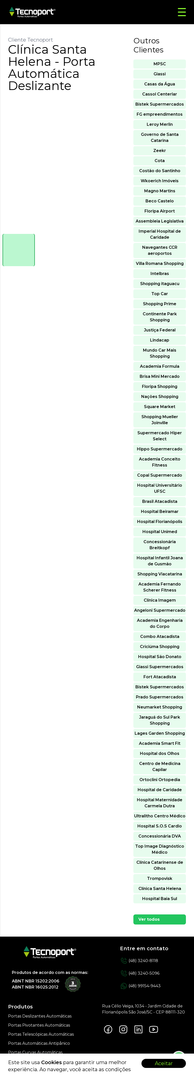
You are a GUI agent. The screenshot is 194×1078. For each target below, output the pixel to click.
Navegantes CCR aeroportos (159, 250)
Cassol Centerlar (159, 94)
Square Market (159, 406)
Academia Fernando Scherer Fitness (159, 587)
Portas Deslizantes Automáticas (39, 1016)
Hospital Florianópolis (159, 521)
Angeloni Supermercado (159, 610)
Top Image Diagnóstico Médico (159, 849)
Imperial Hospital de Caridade (160, 234)
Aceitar (164, 1063)
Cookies (51, 1062)
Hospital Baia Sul (159, 898)
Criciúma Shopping (159, 646)
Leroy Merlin (160, 124)
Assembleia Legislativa (160, 221)
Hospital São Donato (159, 656)
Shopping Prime (159, 303)
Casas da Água (159, 84)
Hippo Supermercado (159, 449)
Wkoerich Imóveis (160, 180)
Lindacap (159, 340)
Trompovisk (159, 878)
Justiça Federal (160, 330)
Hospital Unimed (159, 531)
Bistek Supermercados (159, 104)
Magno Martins (159, 191)
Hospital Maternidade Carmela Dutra (159, 802)
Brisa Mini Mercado (160, 376)
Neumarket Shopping (159, 707)
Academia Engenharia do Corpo (160, 623)
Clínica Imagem (160, 600)
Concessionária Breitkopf (159, 544)
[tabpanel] (66, 166)
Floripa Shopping (159, 386)
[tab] (19, 250)
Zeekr (159, 150)
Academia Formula (159, 366)
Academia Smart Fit (159, 743)
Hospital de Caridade (160, 789)
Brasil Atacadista (159, 501)
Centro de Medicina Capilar (159, 766)
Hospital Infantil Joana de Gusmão (160, 561)
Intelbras (160, 273)
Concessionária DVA (159, 836)
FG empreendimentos (160, 114)
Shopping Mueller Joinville (159, 419)
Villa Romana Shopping (160, 263)
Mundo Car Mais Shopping (159, 353)
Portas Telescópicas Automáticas (41, 1034)
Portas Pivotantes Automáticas (39, 1025)
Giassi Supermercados (159, 666)
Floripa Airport (159, 211)
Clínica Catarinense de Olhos (159, 865)
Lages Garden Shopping (160, 733)
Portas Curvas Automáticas (35, 1052)
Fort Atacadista (159, 676)
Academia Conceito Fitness (159, 462)
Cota (160, 160)
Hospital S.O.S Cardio (159, 826)
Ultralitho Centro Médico (159, 816)
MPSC (160, 63)
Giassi (160, 74)
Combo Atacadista (159, 636)
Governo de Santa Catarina (160, 137)
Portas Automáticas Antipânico (39, 1043)
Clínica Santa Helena (159, 888)
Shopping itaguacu (159, 283)
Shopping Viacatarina (159, 574)
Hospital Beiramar (160, 511)
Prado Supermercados (159, 697)
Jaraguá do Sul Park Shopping (159, 720)
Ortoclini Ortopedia (159, 779)
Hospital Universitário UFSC (159, 488)
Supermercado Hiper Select (159, 435)
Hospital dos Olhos (159, 753)
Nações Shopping (159, 396)
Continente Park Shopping (160, 317)
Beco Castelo (160, 201)
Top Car (159, 293)
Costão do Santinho (159, 170)
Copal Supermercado (159, 475)
